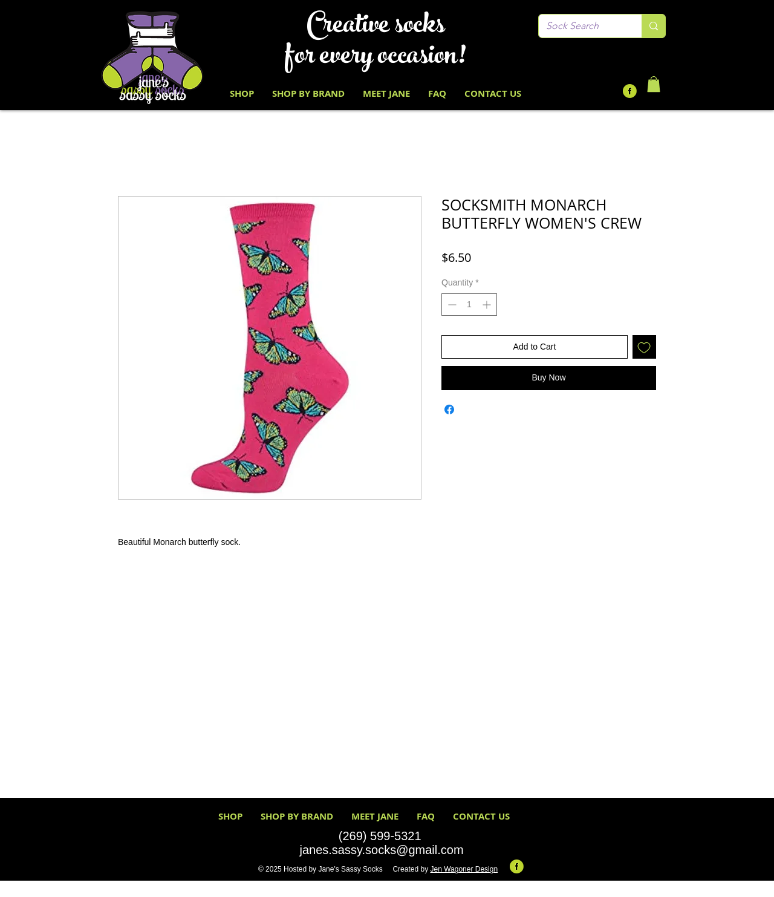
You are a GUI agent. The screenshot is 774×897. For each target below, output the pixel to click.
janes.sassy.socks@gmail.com (381, 849)
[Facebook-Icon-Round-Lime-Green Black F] (630, 91)
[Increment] (487, 304)
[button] (653, 84)
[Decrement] (450, 304)
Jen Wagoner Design (464, 869)
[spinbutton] (469, 304)
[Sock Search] (581, 26)
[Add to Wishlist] (644, 347)
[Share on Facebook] (449, 409)
